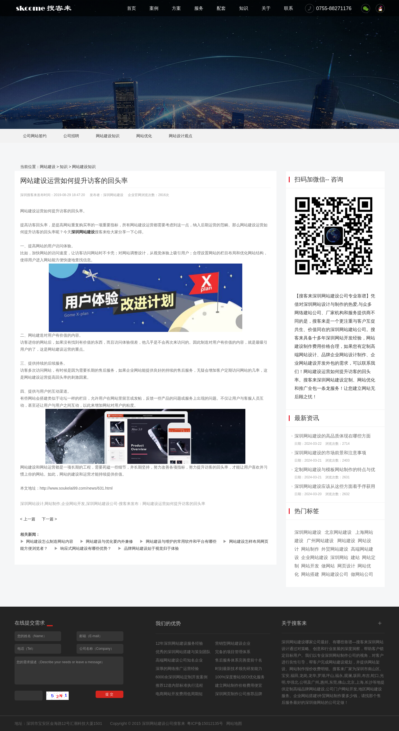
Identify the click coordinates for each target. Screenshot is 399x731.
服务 (198, 8)
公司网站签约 (35, 136)
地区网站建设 (370, 689)
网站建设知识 (107, 136)
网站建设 (48, 166)
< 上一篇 (27, 519)
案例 (153, 8)
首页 (131, 8)
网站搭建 (310, 574)
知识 (243, 8)
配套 (221, 8)
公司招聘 (71, 136)
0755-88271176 (334, 8)
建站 (355, 557)
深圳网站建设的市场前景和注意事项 (330, 452)
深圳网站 (339, 557)
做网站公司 (362, 574)
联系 (288, 8)
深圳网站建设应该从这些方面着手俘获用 (334, 486)
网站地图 (234, 723)
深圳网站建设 (83, 232)
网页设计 (346, 566)
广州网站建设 (320, 540)
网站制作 (310, 549)
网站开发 (310, 566)
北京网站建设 (338, 532)
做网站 (328, 566)
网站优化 (144, 136)
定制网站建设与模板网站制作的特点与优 (334, 469)
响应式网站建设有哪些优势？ (85, 548)
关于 (266, 8)
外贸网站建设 (334, 549)
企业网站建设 (314, 557)
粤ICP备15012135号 (205, 723)
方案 (176, 8)
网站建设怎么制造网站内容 (49, 541)
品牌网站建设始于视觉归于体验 (151, 548)
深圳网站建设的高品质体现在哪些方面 (332, 436)
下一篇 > (49, 519)
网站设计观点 (180, 136)
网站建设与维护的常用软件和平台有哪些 (181, 541)
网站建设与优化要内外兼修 (109, 541)
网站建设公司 (334, 574)
